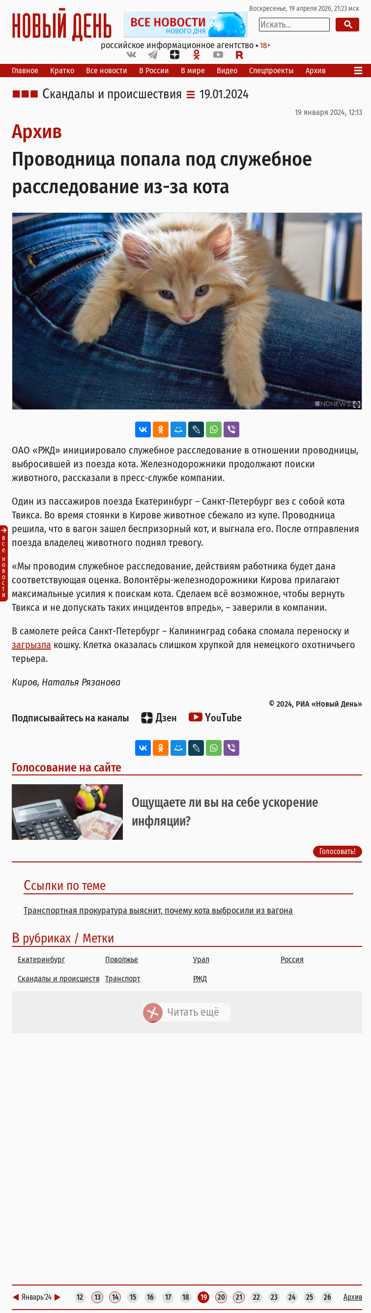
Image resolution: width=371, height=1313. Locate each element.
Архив (316, 70)
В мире (193, 70)
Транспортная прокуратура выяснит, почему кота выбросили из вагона (158, 910)
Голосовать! (337, 851)
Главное (25, 70)
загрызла (31, 645)
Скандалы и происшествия (112, 94)
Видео (227, 70)
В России (154, 70)
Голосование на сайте (66, 767)
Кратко (62, 70)
